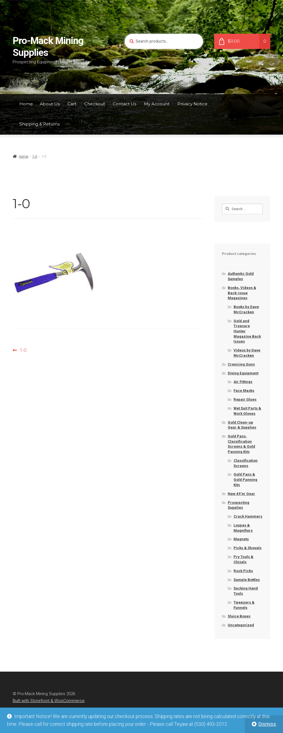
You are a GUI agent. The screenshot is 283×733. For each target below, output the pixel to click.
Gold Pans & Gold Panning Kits (245, 479)
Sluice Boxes (239, 616)
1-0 (34, 156)
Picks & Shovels (247, 548)
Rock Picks (243, 571)
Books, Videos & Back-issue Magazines (242, 293)
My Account (156, 103)
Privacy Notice (192, 103)
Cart (71, 103)
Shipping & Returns (39, 124)
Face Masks (244, 390)
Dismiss (267, 724)
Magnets (241, 539)
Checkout (94, 103)
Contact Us (124, 103)
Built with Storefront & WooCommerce (49, 700)
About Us (50, 103)
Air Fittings (243, 382)
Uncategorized (241, 625)
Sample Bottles (247, 580)
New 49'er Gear (241, 494)
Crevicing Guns (241, 364)
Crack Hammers (248, 516)
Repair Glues (245, 399)
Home (26, 103)
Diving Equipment (243, 373)
